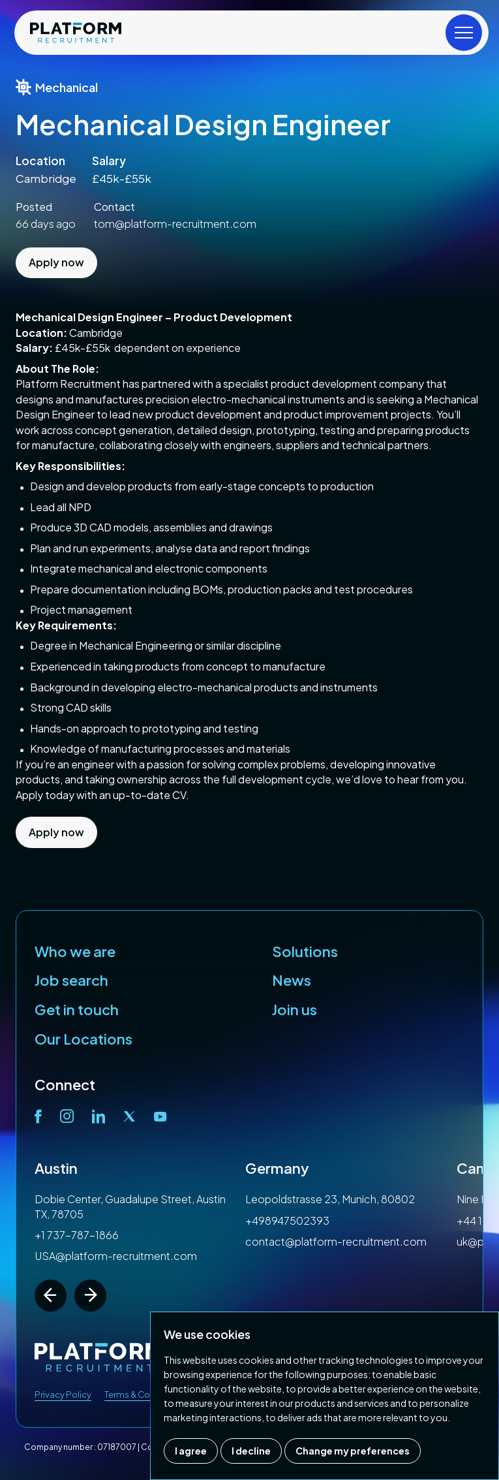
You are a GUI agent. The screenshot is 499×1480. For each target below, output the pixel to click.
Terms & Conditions (144, 1394)
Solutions (305, 951)
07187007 (116, 1447)
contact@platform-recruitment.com (336, 1241)
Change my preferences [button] (352, 1450)
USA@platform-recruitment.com (116, 1256)
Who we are (75, 951)
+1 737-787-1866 (77, 1235)
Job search (71, 980)
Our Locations (83, 1039)
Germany (277, 1168)
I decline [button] (251, 1450)
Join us (294, 1009)
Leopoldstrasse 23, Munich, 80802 (330, 1199)
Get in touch (77, 1009)
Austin (56, 1168)
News (291, 980)
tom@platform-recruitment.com (175, 223)
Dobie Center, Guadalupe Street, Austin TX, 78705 (130, 1206)
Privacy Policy (63, 1394)
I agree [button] (191, 1450)
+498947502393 (287, 1220)
